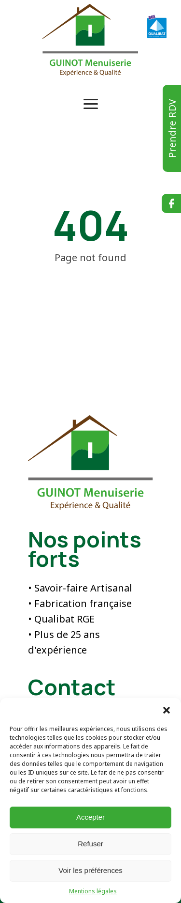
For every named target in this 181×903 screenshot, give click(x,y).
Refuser (90, 844)
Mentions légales (93, 891)
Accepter (90, 817)
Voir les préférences (90, 870)
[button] (166, 710)
